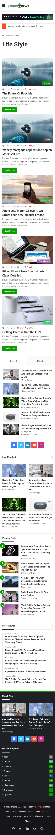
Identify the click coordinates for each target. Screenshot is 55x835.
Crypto (7, 761)
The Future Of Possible (17, 93)
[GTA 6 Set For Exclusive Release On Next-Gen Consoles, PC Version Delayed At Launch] (10, 609)
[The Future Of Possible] (27, 72)
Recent (13, 361)
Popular (41, 361)
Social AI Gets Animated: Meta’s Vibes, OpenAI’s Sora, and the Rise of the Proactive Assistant (36, 401)
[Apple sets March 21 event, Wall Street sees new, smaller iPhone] (27, 189)
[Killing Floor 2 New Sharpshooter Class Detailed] (27, 250)
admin (7, 89)
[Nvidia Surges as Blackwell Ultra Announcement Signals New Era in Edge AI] (11, 429)
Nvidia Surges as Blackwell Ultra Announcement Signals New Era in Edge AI (36, 428)
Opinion (7, 794)
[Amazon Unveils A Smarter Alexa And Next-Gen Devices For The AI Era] (11, 374)
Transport (8, 790)
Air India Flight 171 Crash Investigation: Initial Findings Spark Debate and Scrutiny (34, 581)
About (27, 821)
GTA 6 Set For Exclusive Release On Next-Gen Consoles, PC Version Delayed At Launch (35, 608)
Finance (7, 771)
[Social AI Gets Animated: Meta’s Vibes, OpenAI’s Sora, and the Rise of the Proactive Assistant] (11, 402)
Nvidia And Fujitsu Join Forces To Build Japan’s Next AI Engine (13, 483)
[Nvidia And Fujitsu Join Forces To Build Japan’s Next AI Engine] (11, 389)
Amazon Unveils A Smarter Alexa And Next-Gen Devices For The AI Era (36, 374)
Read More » (10, 110)
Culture (7, 780)
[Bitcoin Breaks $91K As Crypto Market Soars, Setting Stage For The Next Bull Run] (10, 567)
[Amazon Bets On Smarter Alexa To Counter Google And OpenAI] (11, 416)
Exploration (16, 816)
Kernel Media (45, 807)
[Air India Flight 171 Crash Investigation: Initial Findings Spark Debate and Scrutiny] (10, 581)
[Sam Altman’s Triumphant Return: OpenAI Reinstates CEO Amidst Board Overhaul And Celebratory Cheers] (10, 550)
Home (6, 36)
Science (7, 766)
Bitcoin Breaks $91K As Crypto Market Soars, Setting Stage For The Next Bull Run (35, 566)
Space (7, 776)
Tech (6, 757)
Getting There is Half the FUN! (22, 332)
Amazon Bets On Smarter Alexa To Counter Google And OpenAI (40, 517)
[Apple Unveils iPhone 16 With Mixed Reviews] (10, 596)
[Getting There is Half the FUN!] (27, 310)
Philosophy (9, 785)
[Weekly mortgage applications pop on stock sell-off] (27, 128)
